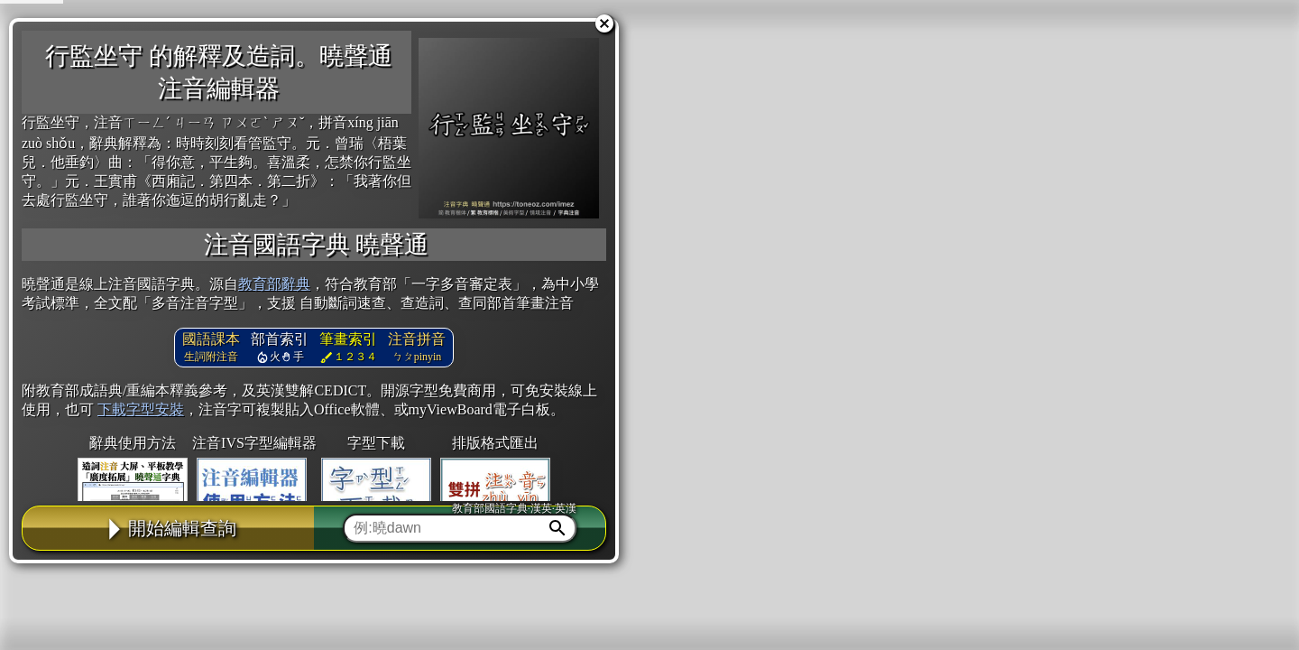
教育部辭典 (274, 284)
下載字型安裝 (140, 409)
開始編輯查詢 (168, 528)
